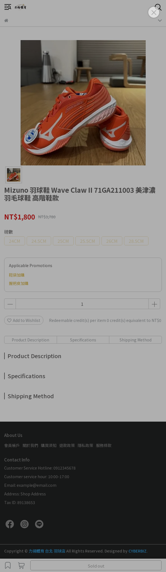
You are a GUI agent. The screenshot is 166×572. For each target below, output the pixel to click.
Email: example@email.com (30, 485)
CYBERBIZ (137, 551)
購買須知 (48, 445)
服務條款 (104, 445)
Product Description (30, 340)
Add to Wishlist (23, 320)
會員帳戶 (12, 445)
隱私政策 (85, 445)
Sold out (96, 566)
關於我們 (30, 445)
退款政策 (67, 445)
